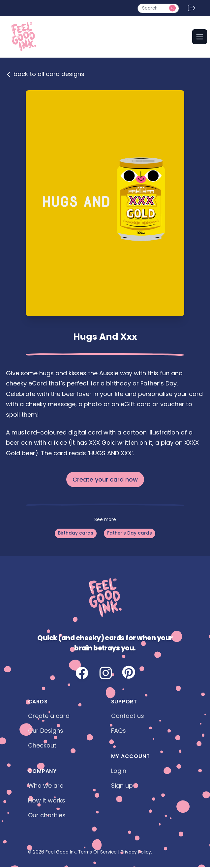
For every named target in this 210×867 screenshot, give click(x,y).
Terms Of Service (97, 852)
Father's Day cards (129, 533)
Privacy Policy (136, 852)
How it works (46, 800)
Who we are (45, 785)
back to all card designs (45, 74)
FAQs (118, 730)
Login (118, 771)
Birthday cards (75, 533)
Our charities (47, 815)
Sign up (122, 785)
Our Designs (45, 730)
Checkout (42, 745)
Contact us (127, 716)
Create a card (49, 716)
